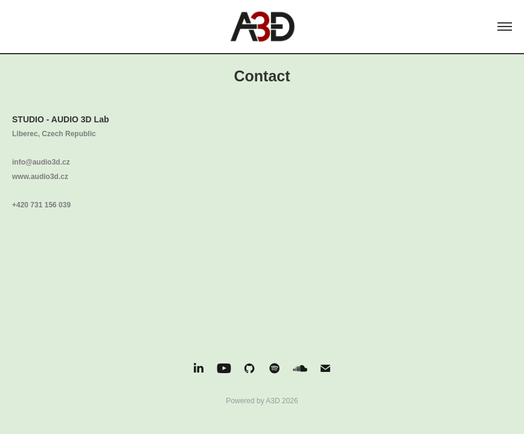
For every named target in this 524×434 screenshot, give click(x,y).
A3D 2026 (282, 401)
